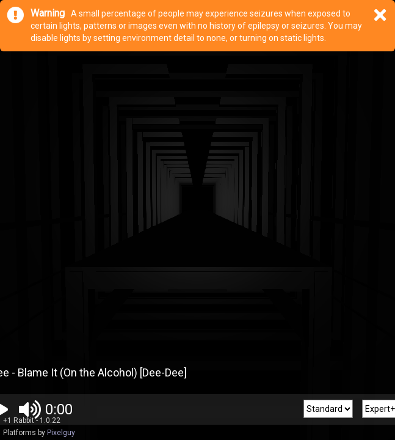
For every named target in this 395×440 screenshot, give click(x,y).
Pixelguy (61, 432)
